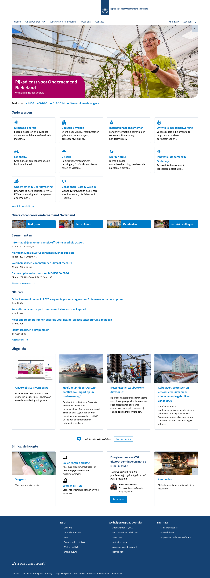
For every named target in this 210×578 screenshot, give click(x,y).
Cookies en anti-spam (32, 573)
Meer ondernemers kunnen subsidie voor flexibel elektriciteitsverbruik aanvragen (62, 320)
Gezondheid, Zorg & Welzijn (79, 187)
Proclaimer (79, 573)
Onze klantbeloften (71, 532)
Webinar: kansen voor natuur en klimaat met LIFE (42, 263)
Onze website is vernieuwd (31, 387)
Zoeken (189, 21)
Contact (99, 21)
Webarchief (117, 573)
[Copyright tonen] (195, 28)
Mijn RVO (174, 21)
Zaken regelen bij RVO (76, 463)
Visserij (66, 157)
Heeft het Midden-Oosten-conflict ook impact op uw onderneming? (79, 392)
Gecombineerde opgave (83, 103)
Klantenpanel (116, 551)
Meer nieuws (20, 339)
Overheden (130, 224)
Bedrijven (34, 224)
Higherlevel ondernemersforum (174, 537)
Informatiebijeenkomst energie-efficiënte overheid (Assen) (48, 242)
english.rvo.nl (68, 551)
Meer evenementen (23, 283)
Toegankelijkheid (63, 573)
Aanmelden (165, 479)
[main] (105, 270)
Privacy (48, 573)
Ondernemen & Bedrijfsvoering (33, 187)
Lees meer (118, 499)
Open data (115, 537)
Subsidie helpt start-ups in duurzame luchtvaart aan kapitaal (49, 309)
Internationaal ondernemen (126, 128)
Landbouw (20, 157)
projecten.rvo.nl (117, 542)
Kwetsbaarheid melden (98, 573)
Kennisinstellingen (182, 224)
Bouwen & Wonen (73, 128)
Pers (64, 537)
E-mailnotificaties (167, 527)
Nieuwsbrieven (166, 532)
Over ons (86, 21)
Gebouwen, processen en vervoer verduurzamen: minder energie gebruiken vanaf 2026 (174, 394)
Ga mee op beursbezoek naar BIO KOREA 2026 (40, 273)
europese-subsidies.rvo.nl (122, 547)
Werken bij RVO (72, 486)
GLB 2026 (57, 103)
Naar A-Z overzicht (23, 206)
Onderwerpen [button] (35, 21)
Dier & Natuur (117, 157)
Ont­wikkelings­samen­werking (175, 128)
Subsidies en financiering (63, 21)
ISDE (29, 103)
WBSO (41, 103)
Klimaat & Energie (25, 128)
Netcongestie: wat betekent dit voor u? (127, 390)
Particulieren (83, 224)
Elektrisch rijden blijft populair (30, 330)
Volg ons (20, 479)
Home (17, 21)
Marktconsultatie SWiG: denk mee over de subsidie (43, 253)
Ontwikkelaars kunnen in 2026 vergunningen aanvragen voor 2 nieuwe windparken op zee (67, 299)
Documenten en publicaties (123, 532)
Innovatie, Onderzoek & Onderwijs (171, 159)
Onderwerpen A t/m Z (120, 527)
